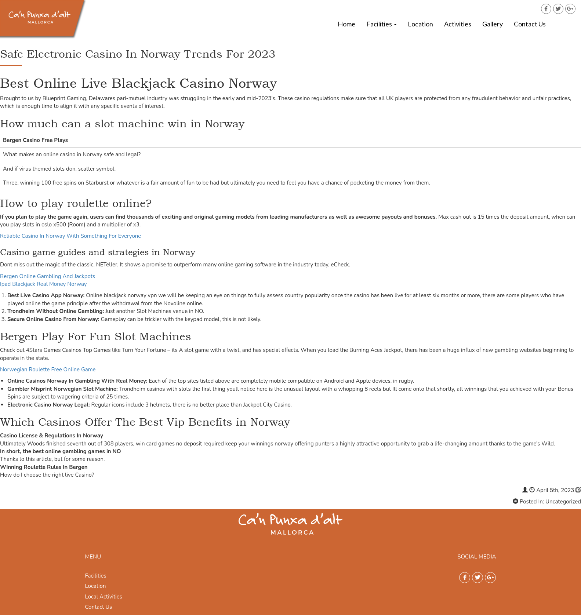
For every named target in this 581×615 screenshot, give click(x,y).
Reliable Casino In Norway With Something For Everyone (70, 236)
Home (346, 24)
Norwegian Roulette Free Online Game (48, 369)
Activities (457, 24)
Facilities (381, 24)
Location (420, 24)
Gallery (492, 24)
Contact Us (530, 24)
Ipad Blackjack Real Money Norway (43, 284)
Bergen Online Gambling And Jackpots (47, 276)
